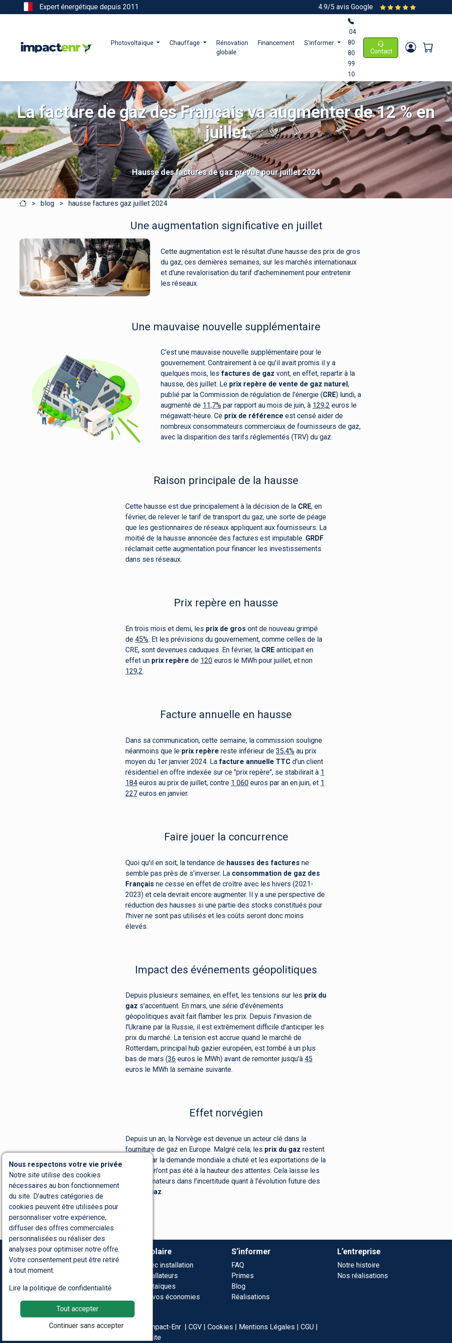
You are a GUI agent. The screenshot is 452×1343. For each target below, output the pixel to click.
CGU (307, 1327)
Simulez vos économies (162, 1297)
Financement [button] (276, 42)
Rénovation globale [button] (232, 47)
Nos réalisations (362, 1275)
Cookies (220, 1327)
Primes (242, 1275)
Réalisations (250, 1297)
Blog (238, 1286)
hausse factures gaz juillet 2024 (117, 203)
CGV (195, 1327)
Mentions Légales (267, 1327)
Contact (380, 48)
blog (47, 203)
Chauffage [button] (185, 42)
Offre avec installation (159, 1265)
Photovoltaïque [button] (133, 42)
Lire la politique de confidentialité (60, 1288)
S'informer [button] (319, 42)
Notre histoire (358, 1265)
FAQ (237, 1265)
